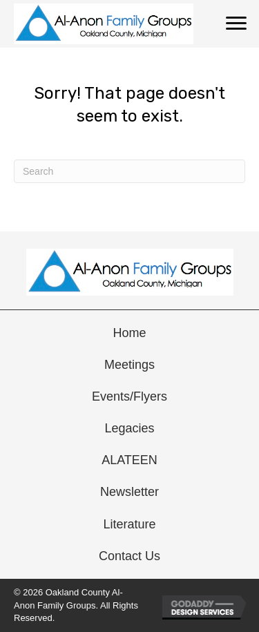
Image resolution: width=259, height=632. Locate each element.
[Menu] (236, 23)
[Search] (129, 171)
